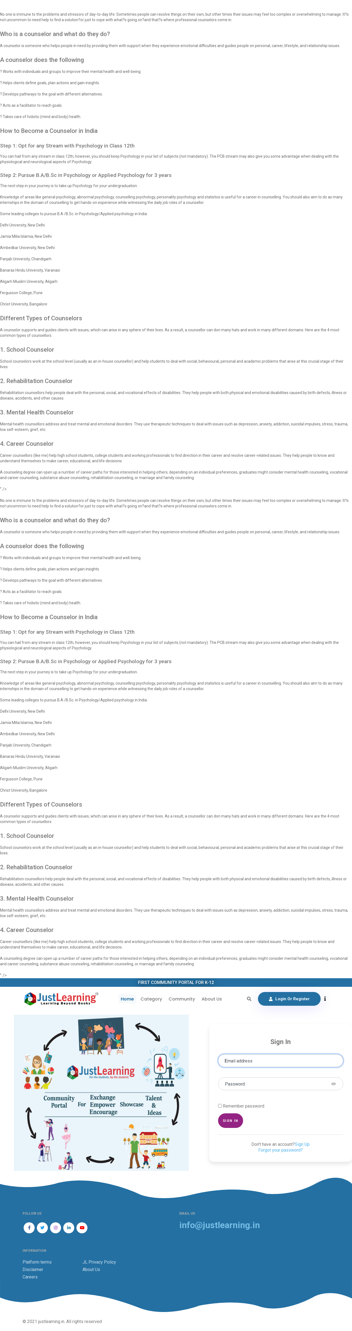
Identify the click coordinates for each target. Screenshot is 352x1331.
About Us (212, 999)
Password (235, 1084)
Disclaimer (33, 1269)
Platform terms (37, 1262)
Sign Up (302, 1144)
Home (127, 999)
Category (151, 999)
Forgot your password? (280, 1150)
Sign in (230, 1121)
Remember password (243, 1106)
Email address (238, 1061)
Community (182, 999)
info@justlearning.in (219, 1225)
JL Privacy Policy (99, 1262)
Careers (30, 1277)
